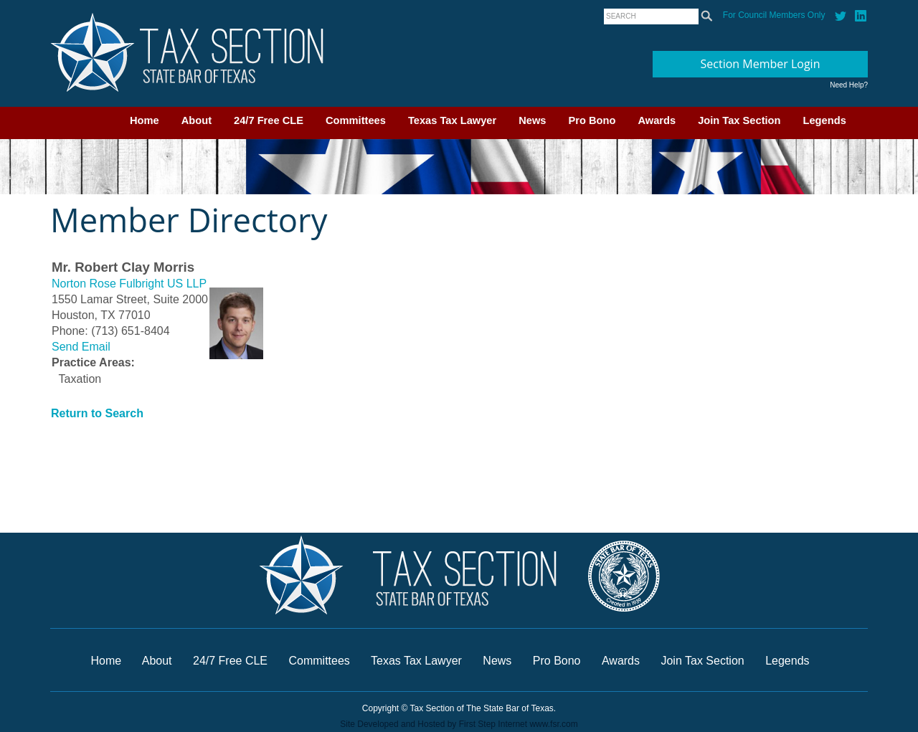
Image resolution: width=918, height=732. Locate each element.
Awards (657, 120)
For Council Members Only (774, 15)
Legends (824, 120)
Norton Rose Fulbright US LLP (129, 283)
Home (144, 120)
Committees (356, 120)
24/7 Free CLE (268, 120)
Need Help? (849, 85)
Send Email (81, 347)
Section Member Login (760, 64)
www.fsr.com (553, 724)
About (196, 120)
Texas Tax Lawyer (452, 120)
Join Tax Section (739, 120)
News (532, 120)
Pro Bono (592, 120)
